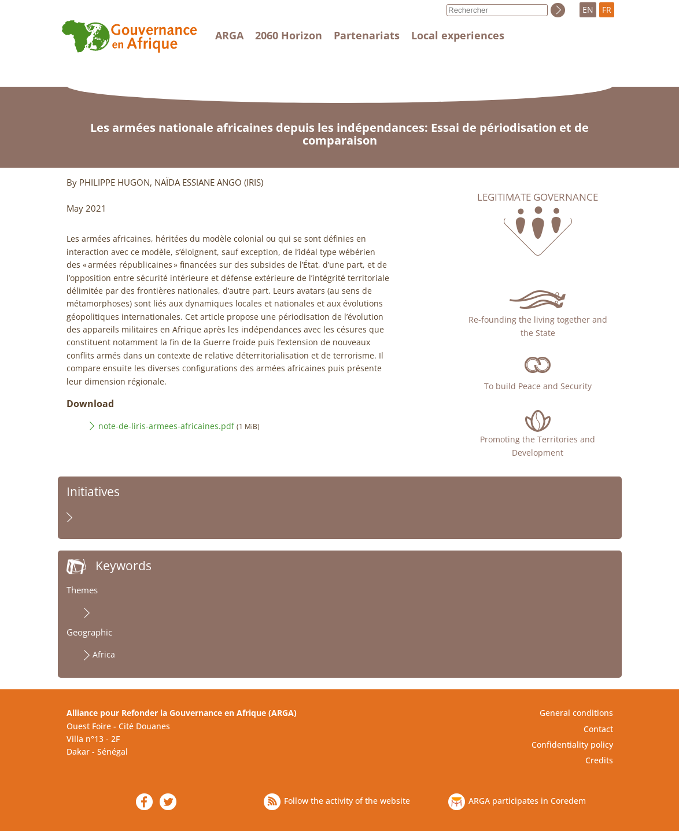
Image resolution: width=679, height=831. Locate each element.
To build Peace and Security (538, 386)
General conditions (576, 712)
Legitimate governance (537, 197)
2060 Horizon (288, 35)
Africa (104, 654)
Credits (599, 760)
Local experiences (457, 35)
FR (606, 9)
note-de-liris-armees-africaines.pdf (166, 425)
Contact (598, 728)
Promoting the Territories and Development (537, 445)
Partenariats (367, 35)
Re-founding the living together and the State (537, 326)
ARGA (229, 35)
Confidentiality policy (572, 744)
